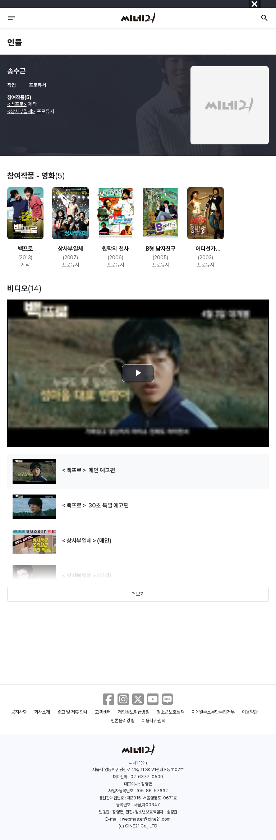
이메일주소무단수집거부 (213, 712)
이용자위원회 (153, 720)
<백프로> (17, 104)
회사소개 (42, 712)
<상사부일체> (21, 111)
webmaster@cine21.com (146, 819)
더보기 (138, 594)
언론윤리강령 (122, 720)
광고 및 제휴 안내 (72, 712)
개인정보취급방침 (134, 712)
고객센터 (103, 712)
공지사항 (19, 712)
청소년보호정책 (170, 712)
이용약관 (250, 712)
